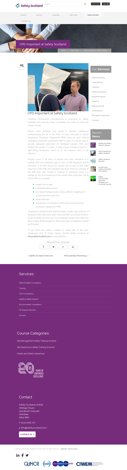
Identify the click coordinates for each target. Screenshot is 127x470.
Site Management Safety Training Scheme (36, 341)
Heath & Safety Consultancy (30, 283)
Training (95, 87)
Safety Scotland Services (104, 160)
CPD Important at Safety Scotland (104, 152)
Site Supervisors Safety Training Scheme (36, 347)
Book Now (95, 4)
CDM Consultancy (99, 92)
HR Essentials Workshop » (76, 256)
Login (105, 4)
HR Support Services (100, 115)
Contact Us (26, 21)
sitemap (64, 449)
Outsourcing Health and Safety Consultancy (104, 169)
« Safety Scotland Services (40, 256)
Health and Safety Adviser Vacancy (104, 144)
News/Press (92, 15)
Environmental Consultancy (30, 304)
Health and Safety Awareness (31, 353)
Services (73, 15)
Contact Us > (27, 434)
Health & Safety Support (28, 299)
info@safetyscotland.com (39, 236)
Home (23, 15)
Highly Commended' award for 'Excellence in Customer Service (104, 180)
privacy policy (73, 449)
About (39, 15)
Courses (56, 15)
